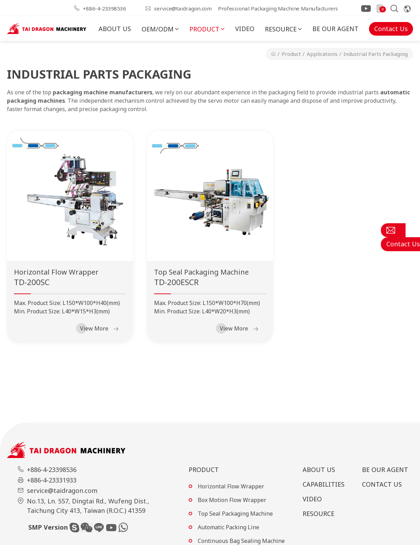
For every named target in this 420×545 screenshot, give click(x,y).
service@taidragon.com (182, 8)
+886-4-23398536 (104, 8)
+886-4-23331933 (52, 480)
